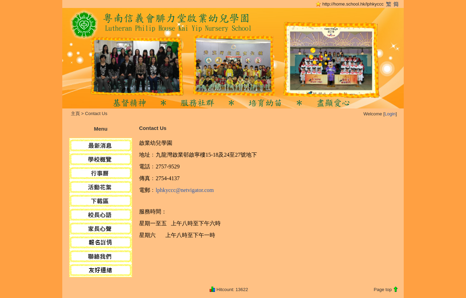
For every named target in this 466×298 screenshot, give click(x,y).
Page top (383, 289)
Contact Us (96, 113)
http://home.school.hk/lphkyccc (353, 4)
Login (390, 113)
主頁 (75, 113)
